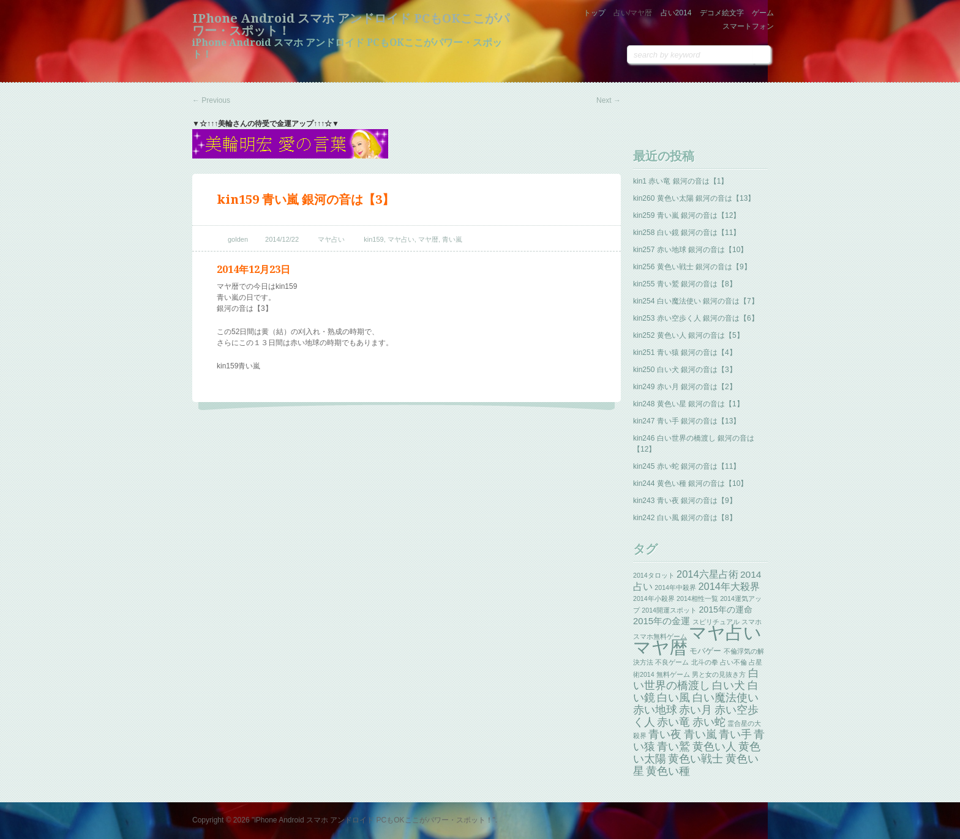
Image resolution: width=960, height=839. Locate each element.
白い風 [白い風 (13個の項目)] (673, 698)
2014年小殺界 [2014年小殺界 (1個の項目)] (654, 598)
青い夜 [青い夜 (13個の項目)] (664, 734)
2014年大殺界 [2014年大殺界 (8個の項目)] (729, 586)
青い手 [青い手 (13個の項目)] (735, 734)
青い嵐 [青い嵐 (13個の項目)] (700, 734)
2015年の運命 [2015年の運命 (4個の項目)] (725, 609)
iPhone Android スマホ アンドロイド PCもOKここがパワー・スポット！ (350, 24)
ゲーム (763, 13)
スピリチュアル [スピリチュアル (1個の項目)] (716, 621)
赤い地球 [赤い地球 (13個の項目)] (655, 710)
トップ (594, 13)
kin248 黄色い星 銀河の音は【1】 (688, 404)
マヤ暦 (428, 239)
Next (608, 100)
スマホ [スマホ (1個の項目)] (751, 621)
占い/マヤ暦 (632, 13)
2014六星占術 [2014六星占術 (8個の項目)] (707, 574)
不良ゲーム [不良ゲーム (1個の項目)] (672, 662)
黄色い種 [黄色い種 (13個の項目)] (668, 771)
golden (238, 239)
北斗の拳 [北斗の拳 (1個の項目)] (704, 662)
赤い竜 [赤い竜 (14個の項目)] (673, 721)
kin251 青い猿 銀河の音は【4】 (685, 352)
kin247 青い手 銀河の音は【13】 (686, 421)
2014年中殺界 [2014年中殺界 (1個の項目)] (675, 587)
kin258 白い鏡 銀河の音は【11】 (686, 232)
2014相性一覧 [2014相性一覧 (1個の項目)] (697, 598)
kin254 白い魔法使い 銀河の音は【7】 (696, 301)
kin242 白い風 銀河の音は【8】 (685, 517)
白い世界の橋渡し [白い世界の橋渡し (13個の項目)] (696, 679)
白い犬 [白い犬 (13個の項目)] (728, 685)
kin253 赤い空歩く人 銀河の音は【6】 (696, 318)
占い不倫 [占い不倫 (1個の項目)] (733, 662)
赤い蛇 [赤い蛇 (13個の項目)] (709, 722)
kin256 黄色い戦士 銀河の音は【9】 (692, 267)
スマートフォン (748, 26)
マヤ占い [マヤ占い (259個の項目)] (725, 632)
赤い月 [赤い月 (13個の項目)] (695, 710)
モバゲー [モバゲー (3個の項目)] (705, 650)
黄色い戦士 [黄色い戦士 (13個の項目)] (695, 759)
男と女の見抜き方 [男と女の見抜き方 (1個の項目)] (719, 674)
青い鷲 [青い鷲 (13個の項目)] (673, 746)
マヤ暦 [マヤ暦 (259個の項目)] (660, 647)
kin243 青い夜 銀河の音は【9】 (685, 500)
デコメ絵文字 (722, 13)
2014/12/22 (282, 239)
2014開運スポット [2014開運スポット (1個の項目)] (669, 610)
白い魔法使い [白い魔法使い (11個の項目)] (725, 698)
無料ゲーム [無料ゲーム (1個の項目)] (673, 674)
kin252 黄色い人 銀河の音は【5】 (688, 335)
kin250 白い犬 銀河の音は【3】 (685, 369)
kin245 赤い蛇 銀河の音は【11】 (686, 466)
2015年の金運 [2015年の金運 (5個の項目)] (661, 621)
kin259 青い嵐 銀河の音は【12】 (686, 215)
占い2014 (676, 13)
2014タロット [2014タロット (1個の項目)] (654, 575)
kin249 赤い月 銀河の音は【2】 (685, 386)
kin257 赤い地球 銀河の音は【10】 (690, 249)
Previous (211, 100)
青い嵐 (452, 239)
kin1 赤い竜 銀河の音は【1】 (680, 181)
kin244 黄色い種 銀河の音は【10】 (690, 483)
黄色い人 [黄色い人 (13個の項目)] (714, 746)
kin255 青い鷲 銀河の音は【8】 (685, 284)
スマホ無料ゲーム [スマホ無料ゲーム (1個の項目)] (660, 636)
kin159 (373, 239)
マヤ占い (331, 239)
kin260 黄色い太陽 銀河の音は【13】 (694, 198)
